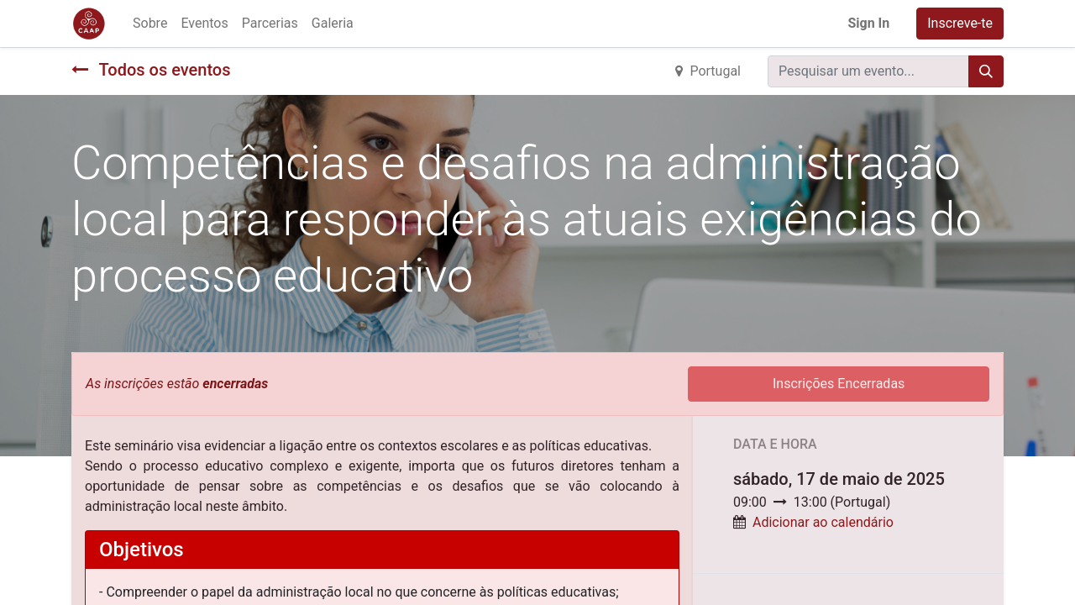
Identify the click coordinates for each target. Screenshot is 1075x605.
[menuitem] (150, 23)
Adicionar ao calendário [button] (823, 522)
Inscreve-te (960, 23)
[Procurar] (986, 71)
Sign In (868, 23)
